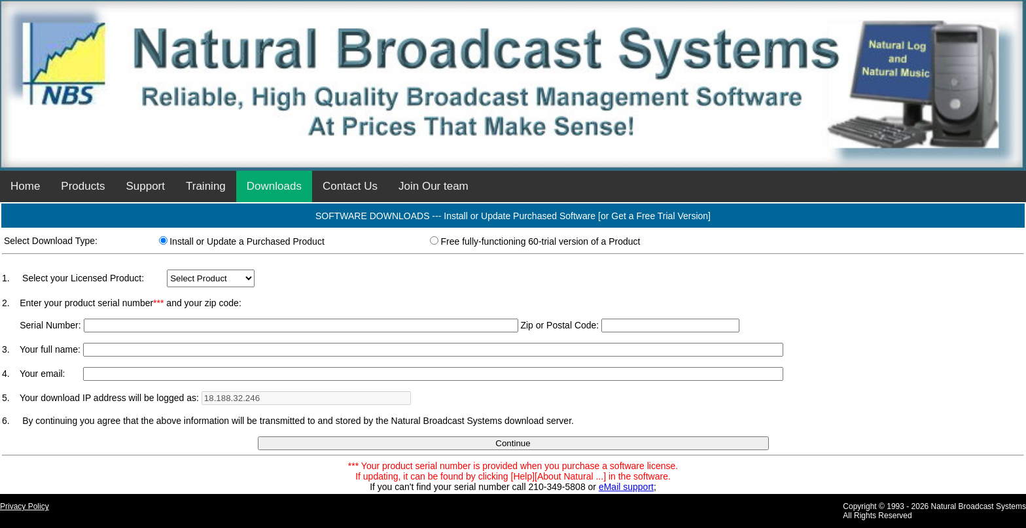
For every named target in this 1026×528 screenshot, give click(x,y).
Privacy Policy (24, 506)
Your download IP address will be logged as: (111, 398)
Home (25, 186)
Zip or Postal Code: (559, 325)
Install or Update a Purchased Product (247, 241)
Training (206, 186)
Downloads (274, 186)
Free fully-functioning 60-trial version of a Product (540, 241)
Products (83, 186)
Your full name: (51, 349)
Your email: (42, 373)
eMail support (626, 487)
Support (145, 186)
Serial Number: (50, 325)
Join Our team (433, 186)
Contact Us (350, 186)
